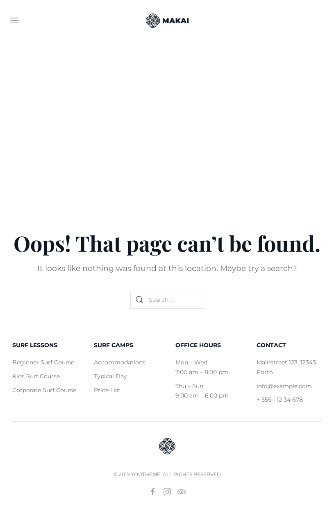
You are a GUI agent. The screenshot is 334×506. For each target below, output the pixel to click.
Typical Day (110, 376)
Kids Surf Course (36, 376)
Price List (107, 390)
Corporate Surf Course (44, 390)
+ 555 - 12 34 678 (280, 400)
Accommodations (119, 362)
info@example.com (284, 386)
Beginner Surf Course (43, 362)
